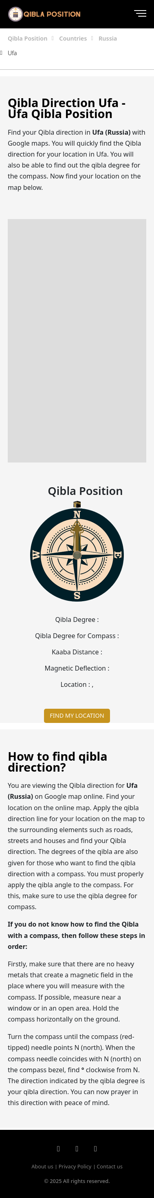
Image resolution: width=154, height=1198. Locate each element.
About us (42, 1166)
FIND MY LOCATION (77, 715)
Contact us (110, 1166)
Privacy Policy (75, 1166)
